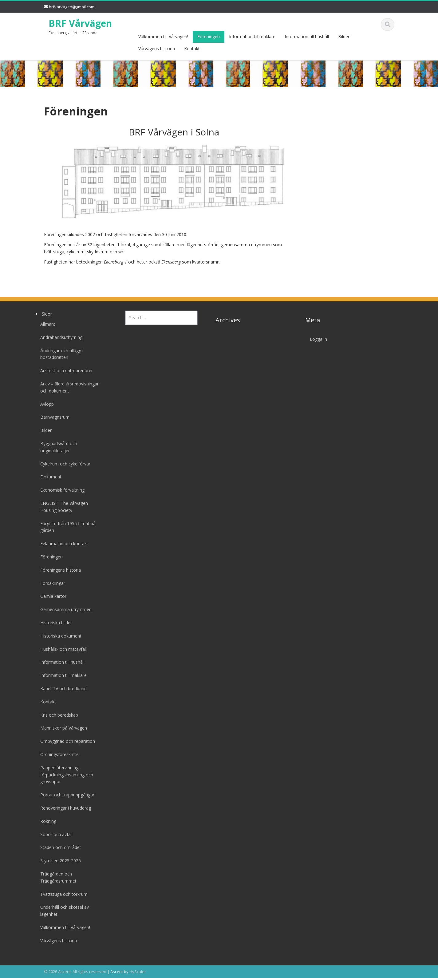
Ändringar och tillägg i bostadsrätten (59, 354)
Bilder (343, 36)
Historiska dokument (58, 636)
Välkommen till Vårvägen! (163, 36)
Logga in (316, 339)
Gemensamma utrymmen (63, 609)
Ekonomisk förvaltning (60, 490)
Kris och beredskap (57, 715)
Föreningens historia (58, 570)
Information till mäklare (252, 36)
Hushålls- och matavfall (61, 649)
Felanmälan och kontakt (62, 543)
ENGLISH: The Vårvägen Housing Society (62, 506)
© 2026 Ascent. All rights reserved (75, 971)
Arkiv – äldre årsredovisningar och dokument (67, 387)
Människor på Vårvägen (61, 728)
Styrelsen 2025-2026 (58, 860)
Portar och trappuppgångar (65, 795)
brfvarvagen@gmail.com (71, 7)
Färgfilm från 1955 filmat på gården (65, 527)
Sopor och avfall (54, 834)
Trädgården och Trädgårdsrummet (56, 877)
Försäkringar (50, 583)
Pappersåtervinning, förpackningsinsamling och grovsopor (64, 775)
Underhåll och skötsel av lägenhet (62, 910)
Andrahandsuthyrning (59, 337)
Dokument (48, 477)
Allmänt (45, 324)
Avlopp (45, 404)
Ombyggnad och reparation (65, 741)
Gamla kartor (51, 596)
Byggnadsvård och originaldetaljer (56, 447)
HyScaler (137, 971)
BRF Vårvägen (80, 23)
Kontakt (192, 48)
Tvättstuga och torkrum (61, 894)
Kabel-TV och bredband (61, 688)
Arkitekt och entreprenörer (64, 370)
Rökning (46, 821)
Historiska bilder (54, 623)
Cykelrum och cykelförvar (63, 464)
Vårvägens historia (156, 48)
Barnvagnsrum (52, 417)
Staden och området (58, 847)
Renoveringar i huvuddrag (63, 808)
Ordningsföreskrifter (58, 754)
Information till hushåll (307, 36)
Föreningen (208, 36)
